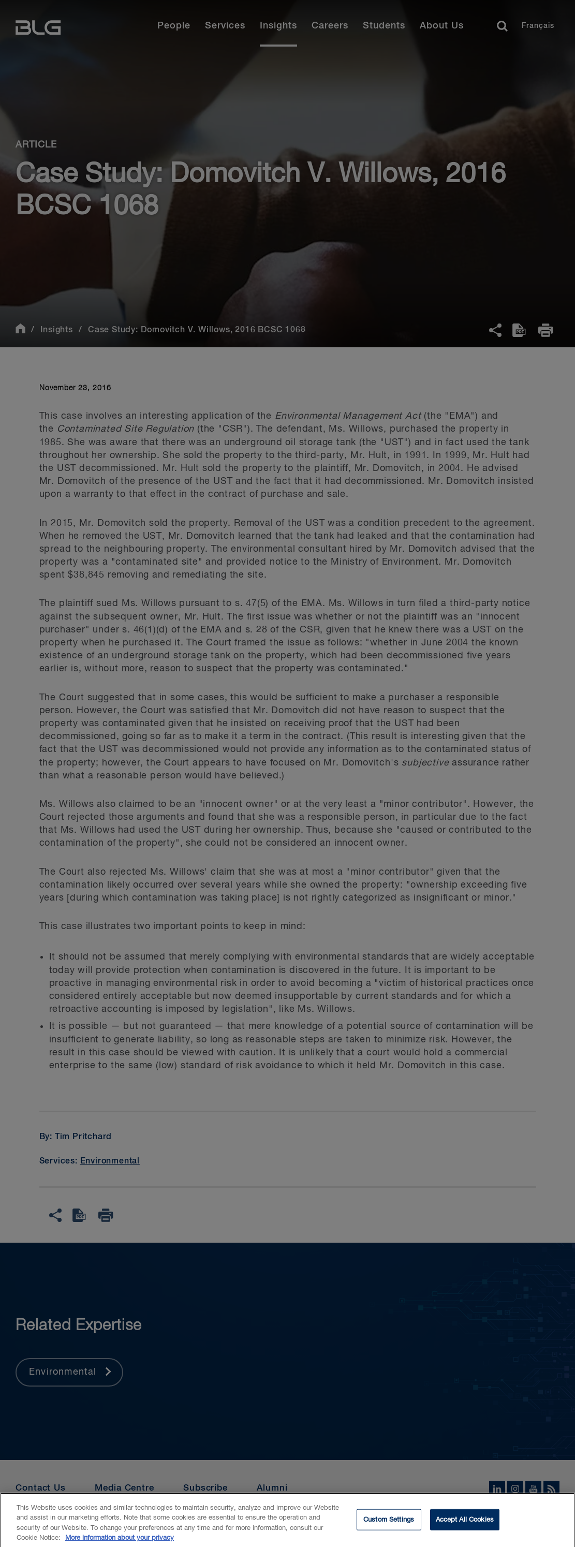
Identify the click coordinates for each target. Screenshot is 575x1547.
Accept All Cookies (465, 1525)
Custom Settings (388, 1525)
